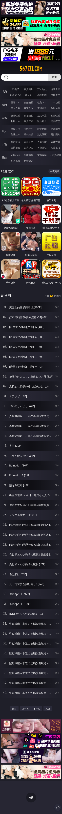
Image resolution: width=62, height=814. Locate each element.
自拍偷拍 (28, 102)
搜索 (54, 77)
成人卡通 (42, 115)
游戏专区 (55, 89)
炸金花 (28, 94)
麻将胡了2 (15, 94)
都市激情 (15, 142)
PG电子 (15, 89)
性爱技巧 (55, 147)
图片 (4, 131)
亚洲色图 (28, 128)
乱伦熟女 (42, 121)
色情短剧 (28, 160)
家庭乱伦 (28, 142)
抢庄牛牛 (55, 94)
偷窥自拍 (15, 128)
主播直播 (42, 108)
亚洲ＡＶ (15, 102)
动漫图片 (55, 128)
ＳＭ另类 (55, 108)
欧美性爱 (55, 115)
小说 (4, 144)
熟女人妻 (15, 108)
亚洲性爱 (15, 115)
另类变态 (55, 121)
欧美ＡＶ (42, 102)
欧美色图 (42, 128)
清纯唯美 (28, 134)
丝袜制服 (28, 108)
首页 (14, 708)
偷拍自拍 (28, 115)
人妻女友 (42, 142)
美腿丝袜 (15, 134)
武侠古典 (55, 142)
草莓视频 (42, 155)
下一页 (36, 708)
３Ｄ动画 (55, 102)
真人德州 (28, 89)
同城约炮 (15, 155)
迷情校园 (15, 147)
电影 (4, 118)
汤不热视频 (55, 155)
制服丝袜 (15, 121)
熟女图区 (42, 134)
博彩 (4, 91)
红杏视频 (15, 160)
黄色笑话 (42, 147)
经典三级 (28, 121)
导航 (4, 157)
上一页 (25, 708)
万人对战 (42, 89)
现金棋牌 (42, 94)
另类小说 (28, 147)
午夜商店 (28, 155)
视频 (4, 105)
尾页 (47, 708)
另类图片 (55, 134)
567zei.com (31, 68)
